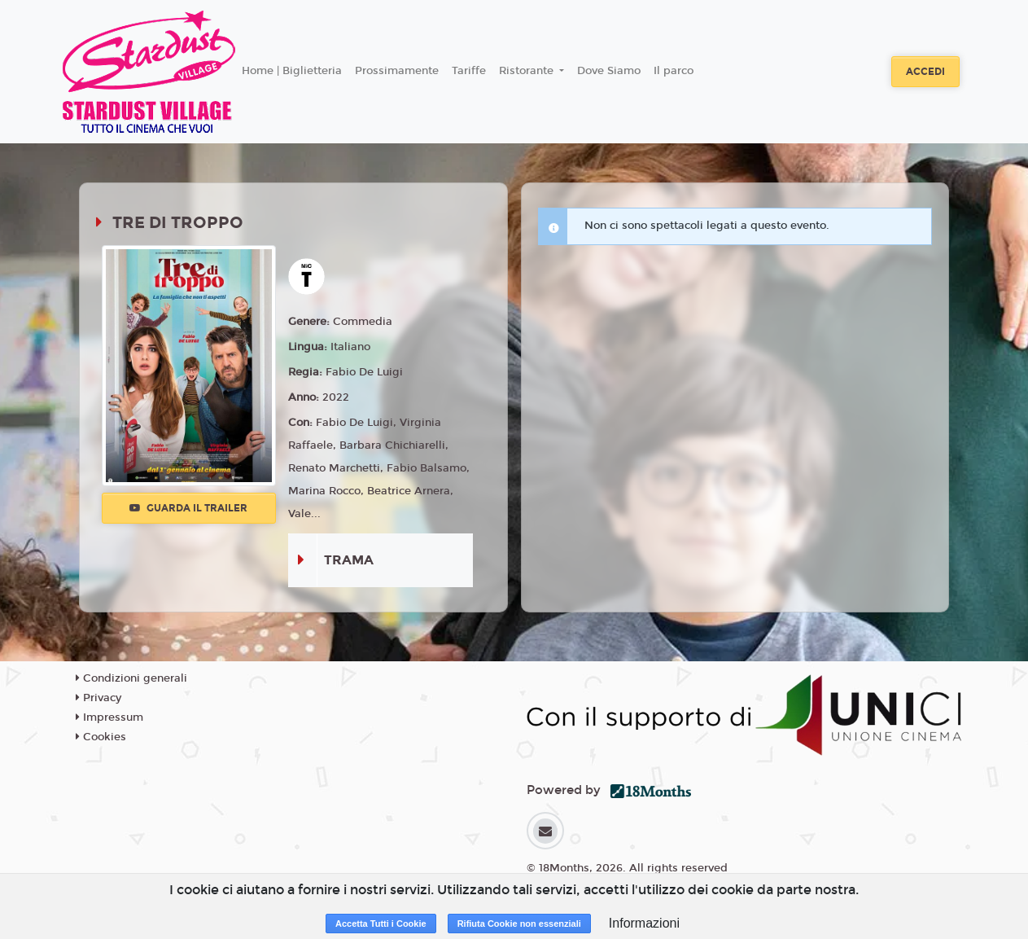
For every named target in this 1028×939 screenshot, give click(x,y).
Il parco (673, 70)
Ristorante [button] (528, 70)
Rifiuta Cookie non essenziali (519, 923)
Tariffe (469, 70)
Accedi (925, 71)
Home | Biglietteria (292, 70)
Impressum (109, 717)
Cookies (101, 737)
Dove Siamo (609, 70)
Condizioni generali (131, 678)
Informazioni (644, 923)
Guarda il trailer (188, 508)
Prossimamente (397, 70)
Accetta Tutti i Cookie (381, 923)
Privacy (98, 697)
